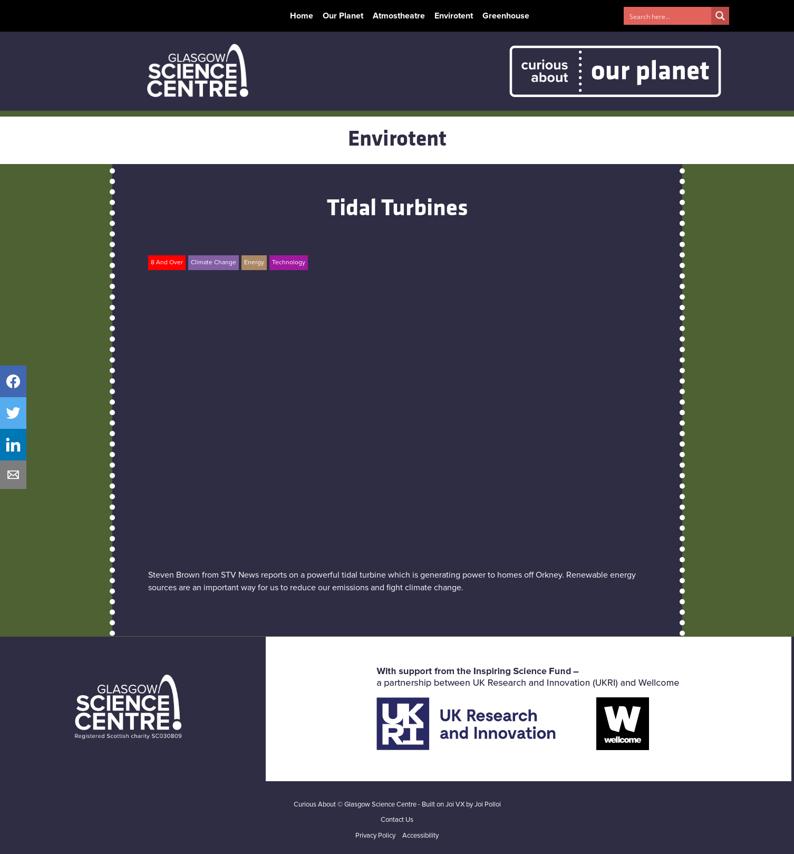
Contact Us (397, 820)
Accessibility (420, 835)
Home (301, 16)
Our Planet (343, 16)
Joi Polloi (488, 804)
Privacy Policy (375, 835)
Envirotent (453, 16)
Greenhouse (505, 16)
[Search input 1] (668, 15)
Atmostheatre (399, 16)
